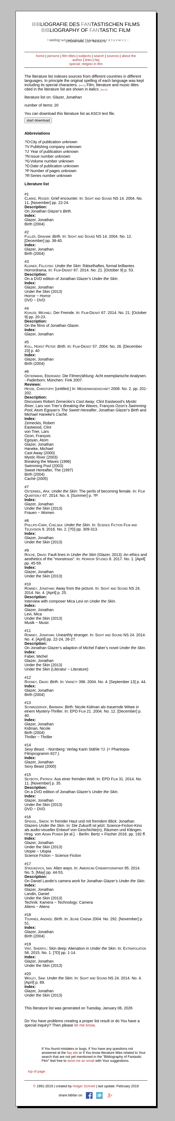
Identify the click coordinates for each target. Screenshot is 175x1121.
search (99, 56)
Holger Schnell (84, 1086)
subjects (84, 56)
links (88, 60)
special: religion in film (85, 64)
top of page (36, 1071)
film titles (69, 56)
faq (96, 60)
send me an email (80, 1061)
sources (113, 56)
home (40, 56)
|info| (82, 85)
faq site (72, 1053)
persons (53, 56)
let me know (84, 1025)
